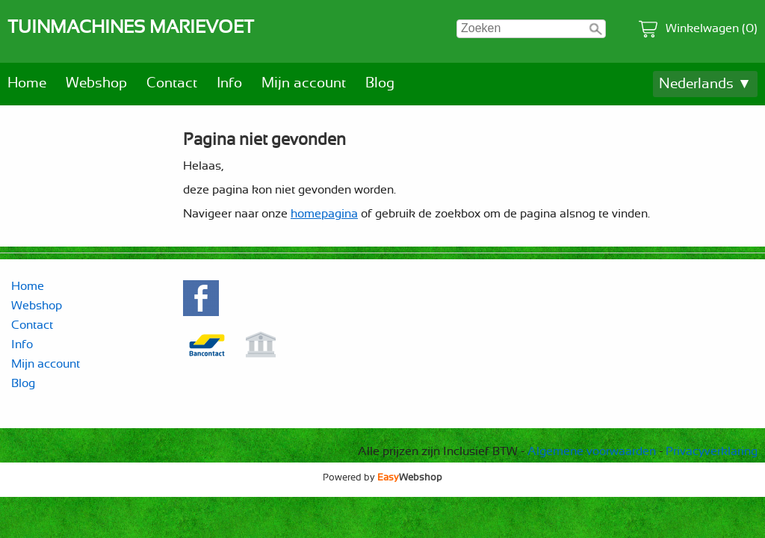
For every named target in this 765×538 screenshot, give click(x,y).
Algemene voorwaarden (591, 451)
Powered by (382, 477)
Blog (379, 83)
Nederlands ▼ (705, 84)
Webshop (96, 83)
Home (26, 83)
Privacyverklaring (712, 451)
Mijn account (303, 83)
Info (229, 83)
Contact (171, 83)
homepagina (324, 214)
